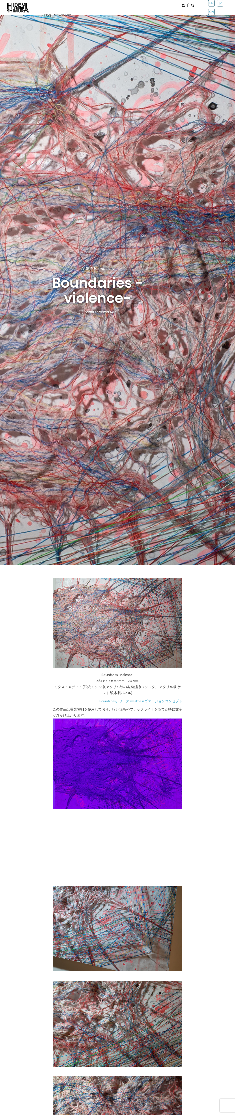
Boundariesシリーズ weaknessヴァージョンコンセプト (140, 701)
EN (211, 3)
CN (211, 12)
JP (220, 3)
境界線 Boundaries (97, 268)
